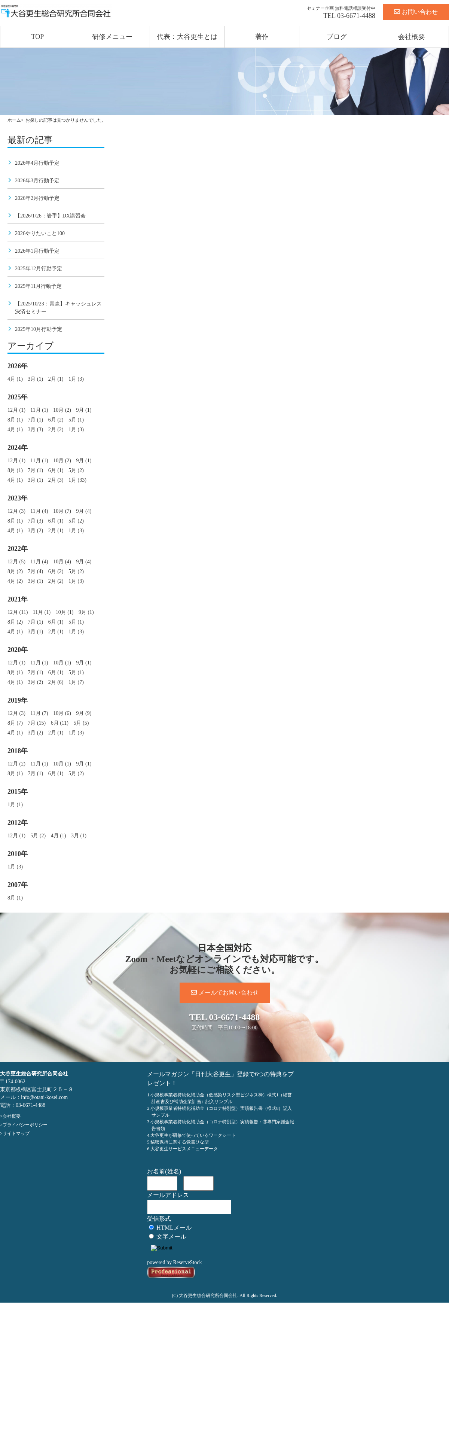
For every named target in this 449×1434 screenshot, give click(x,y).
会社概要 (411, 36)
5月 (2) (76, 470)
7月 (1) (35, 420)
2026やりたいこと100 (40, 233)
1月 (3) (76, 379)
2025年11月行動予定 (38, 286)
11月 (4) (39, 511)
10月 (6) (62, 713)
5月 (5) (81, 723)
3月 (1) (35, 379)
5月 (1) (76, 420)
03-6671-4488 (356, 15)
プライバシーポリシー (25, 1124)
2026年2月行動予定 (37, 198)
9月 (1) (83, 410)
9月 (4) (83, 511)
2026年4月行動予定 (37, 163)
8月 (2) (15, 571)
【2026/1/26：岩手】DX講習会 (50, 216)
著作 (262, 36)
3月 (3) (35, 429)
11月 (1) (39, 410)
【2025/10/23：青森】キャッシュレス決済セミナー (58, 307)
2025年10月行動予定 (38, 329)
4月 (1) (15, 379)
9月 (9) (83, 713)
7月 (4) (35, 571)
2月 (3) (56, 480)
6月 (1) (56, 470)
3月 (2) (35, 530)
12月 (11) (17, 612)
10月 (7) (62, 511)
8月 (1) (15, 420)
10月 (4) (62, 561)
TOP (37, 36)
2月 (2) (56, 429)
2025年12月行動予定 (38, 268)
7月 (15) (37, 723)
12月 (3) (16, 511)
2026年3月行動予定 (37, 180)
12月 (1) (16, 410)
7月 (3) (35, 521)
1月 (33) (77, 480)
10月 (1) (65, 612)
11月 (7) (39, 713)
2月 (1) (56, 379)
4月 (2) (15, 581)
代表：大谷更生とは (187, 36)
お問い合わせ (416, 12)
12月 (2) (16, 764)
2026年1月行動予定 (37, 251)
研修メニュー (112, 36)
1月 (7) (76, 682)
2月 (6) (56, 682)
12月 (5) (16, 561)
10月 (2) (62, 410)
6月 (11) (59, 723)
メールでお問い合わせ (225, 992)
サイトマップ (16, 1133)
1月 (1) (15, 804)
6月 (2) (56, 420)
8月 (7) (15, 723)
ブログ (337, 36)
